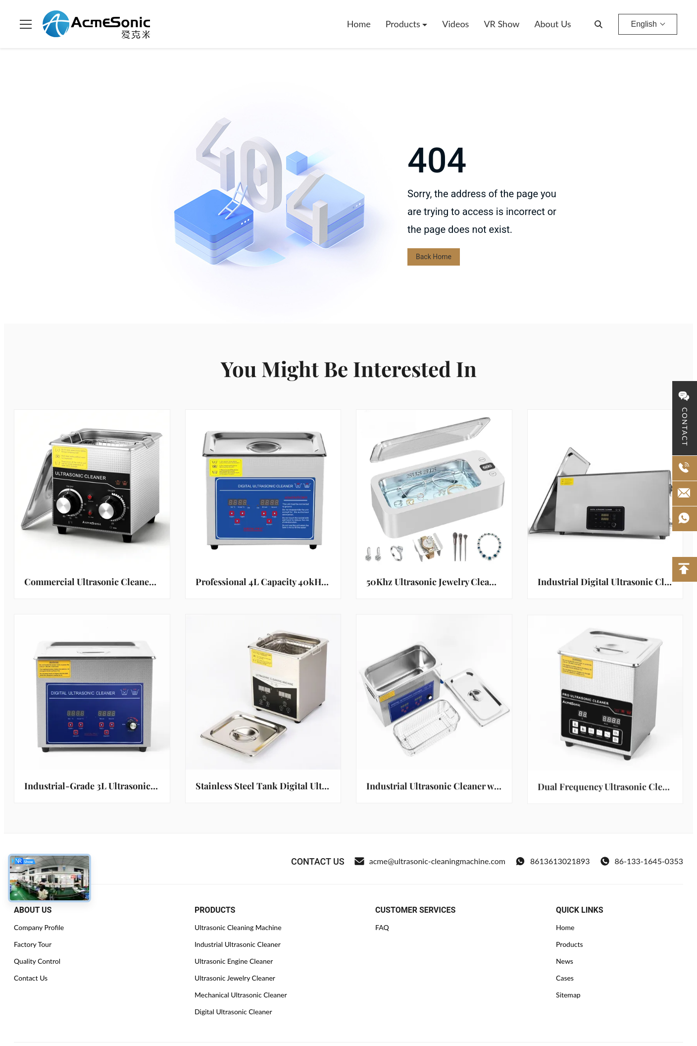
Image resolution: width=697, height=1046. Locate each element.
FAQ (382, 927)
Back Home (433, 257)
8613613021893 (552, 861)
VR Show (501, 23)
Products (404, 23)
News (564, 961)
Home (359, 23)
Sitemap (568, 995)
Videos (455, 23)
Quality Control (37, 961)
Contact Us (31, 978)
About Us (552, 23)
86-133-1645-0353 (641, 861)
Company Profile (39, 927)
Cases (565, 978)
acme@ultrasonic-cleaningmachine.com (429, 861)
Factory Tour (32, 944)
